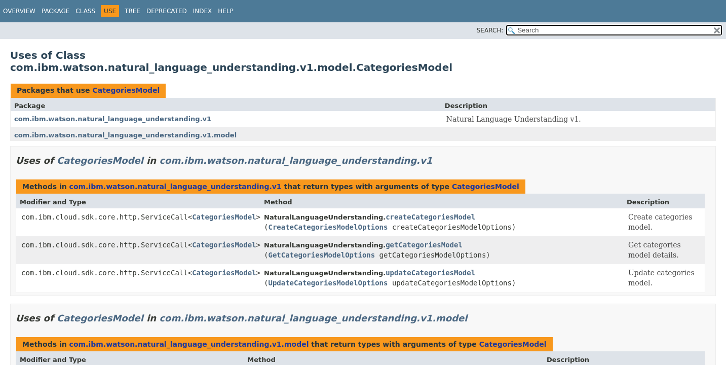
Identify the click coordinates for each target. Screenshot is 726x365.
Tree (132, 11)
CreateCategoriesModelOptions (328, 227)
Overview (19, 11)
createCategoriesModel (430, 217)
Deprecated (166, 11)
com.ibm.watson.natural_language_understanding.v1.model (125, 135)
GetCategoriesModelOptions (321, 255)
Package (55, 11)
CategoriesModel (126, 90)
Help (226, 11)
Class (85, 11)
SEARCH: (490, 30)
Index (202, 11)
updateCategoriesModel (430, 273)
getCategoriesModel (424, 245)
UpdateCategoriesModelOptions (328, 283)
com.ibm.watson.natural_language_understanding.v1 (112, 119)
